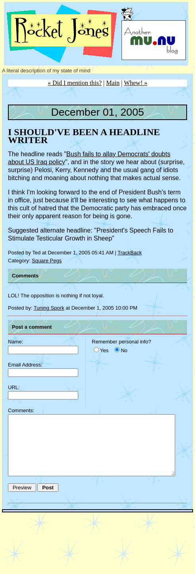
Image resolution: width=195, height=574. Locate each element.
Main (113, 83)
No (124, 350)
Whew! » (135, 83)
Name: (15, 342)
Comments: (21, 410)
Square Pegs (47, 261)
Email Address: (25, 365)
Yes (104, 350)
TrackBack (130, 253)
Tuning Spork (49, 308)
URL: (14, 387)
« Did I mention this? (75, 83)
